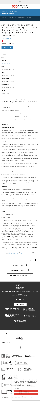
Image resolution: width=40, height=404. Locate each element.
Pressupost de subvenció (19, 275)
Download (19, 265)
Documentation (5, 18)
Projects (12, 18)
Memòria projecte (19, 270)
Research (4, 11)
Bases (29, 260)
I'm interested (7, 47)
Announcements (12, 11)
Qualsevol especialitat (6, 38)
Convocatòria (11, 260)
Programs (3, 17)
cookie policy (30, 386)
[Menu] (20, 2)
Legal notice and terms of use (7, 397)
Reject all (26, 393)
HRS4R (30, 17)
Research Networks (11, 17)
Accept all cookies (25, 391)
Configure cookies (25, 396)
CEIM (27, 17)
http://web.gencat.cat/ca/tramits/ (15, 253)
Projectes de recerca (8, 13)
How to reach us (20, 304)
